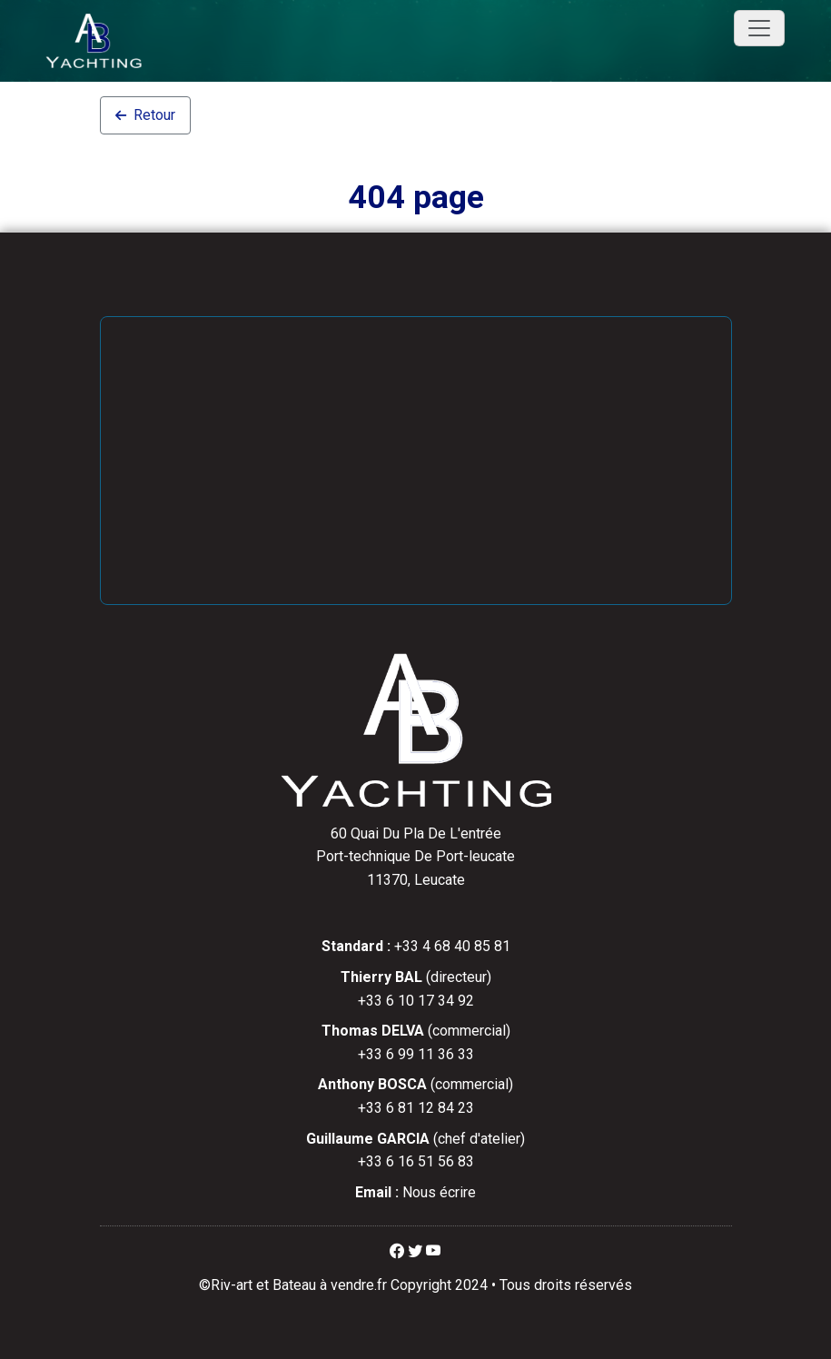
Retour (145, 115)
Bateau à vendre (323, 1285)
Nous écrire (439, 1192)
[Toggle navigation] (759, 28)
